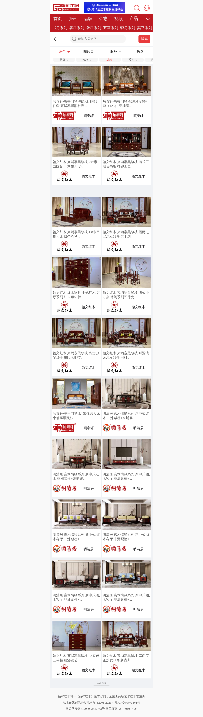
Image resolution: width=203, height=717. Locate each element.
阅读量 (88, 51)
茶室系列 (110, 28)
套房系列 (127, 28)
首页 (57, 18)
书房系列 (59, 28)
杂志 (103, 18)
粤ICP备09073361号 (127, 702)
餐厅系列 (93, 28)
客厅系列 (76, 28)
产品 (133, 18)
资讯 (73, 18)
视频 (118, 18)
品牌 (88, 18)
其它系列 (144, 28)
